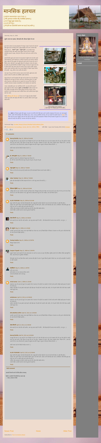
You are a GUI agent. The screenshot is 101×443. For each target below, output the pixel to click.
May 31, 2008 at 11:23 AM (23, 228)
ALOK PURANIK (15, 200)
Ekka (42, 124)
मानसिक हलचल (19, 11)
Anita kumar (13, 281)
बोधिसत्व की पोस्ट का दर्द (13, 96)
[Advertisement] (38, 424)
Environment (10, 127)
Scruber (16, 124)
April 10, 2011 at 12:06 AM (24, 297)
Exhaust (25, 124)
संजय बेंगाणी (13, 218)
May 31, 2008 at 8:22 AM (25, 188)
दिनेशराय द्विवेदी (13, 188)
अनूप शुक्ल (12, 168)
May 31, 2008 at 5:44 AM (26, 138)
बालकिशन (12, 268)
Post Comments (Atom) (18, 435)
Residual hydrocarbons (34, 124)
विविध (37, 127)
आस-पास (29, 127)
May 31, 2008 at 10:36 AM (23, 218)
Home (38, 431)
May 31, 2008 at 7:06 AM (24, 155)
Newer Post (8, 431)
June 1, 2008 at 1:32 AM (24, 281)
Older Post (67, 431)
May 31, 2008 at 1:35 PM (22, 268)
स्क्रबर (63, 115)
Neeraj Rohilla (14, 138)
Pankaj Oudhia (14, 240)
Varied (24, 127)
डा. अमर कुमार (13, 155)
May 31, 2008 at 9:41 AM (27, 200)
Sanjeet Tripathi (14, 250)
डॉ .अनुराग (12, 228)
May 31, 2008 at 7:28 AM (26, 178)
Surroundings (18, 127)
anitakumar (13, 297)
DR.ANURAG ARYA (15, 312)
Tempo (20, 124)
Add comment (10, 368)
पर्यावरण (34, 127)
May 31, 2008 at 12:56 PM (26, 240)
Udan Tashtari (14, 178)
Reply (11, 150)
